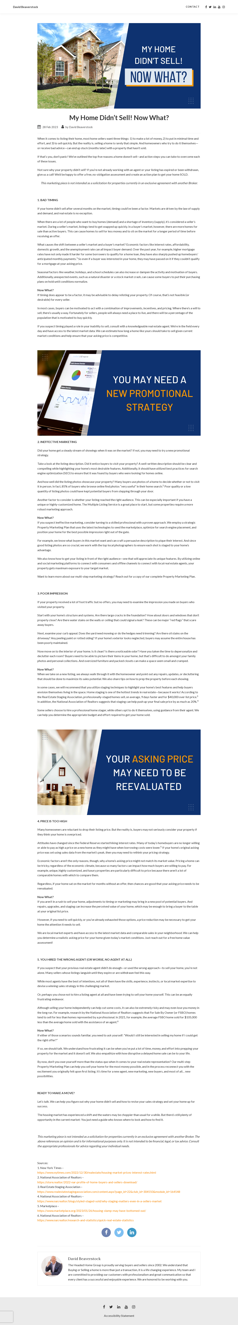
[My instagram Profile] (223, 6)
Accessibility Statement (119, 1315)
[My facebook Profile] (206, 6)
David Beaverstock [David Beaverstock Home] (29, 7)
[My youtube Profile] (219, 6)
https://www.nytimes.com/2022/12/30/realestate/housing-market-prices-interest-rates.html (96, 1172)
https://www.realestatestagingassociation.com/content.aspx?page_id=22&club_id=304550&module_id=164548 (108, 1191)
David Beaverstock (84, 1258)
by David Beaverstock (77, 127)
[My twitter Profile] (210, 6)
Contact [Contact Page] (193, 6)
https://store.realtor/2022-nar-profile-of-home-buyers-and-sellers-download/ (87, 1182)
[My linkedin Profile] (214, 6)
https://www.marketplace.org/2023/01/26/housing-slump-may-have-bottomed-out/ (91, 1210)
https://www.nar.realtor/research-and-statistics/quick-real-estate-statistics (85, 1220)
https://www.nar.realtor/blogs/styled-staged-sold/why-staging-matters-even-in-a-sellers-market (99, 1201)
